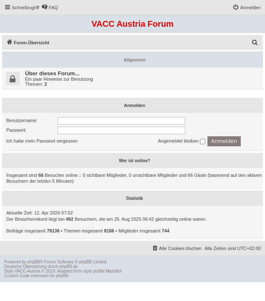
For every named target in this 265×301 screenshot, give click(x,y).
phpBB (34, 262)
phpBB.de (68, 266)
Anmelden (134, 105)
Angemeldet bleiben (181, 141)
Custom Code (17, 275)
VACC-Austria (27, 271)
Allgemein (135, 59)
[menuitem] (49, 8)
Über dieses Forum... (52, 73)
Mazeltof (113, 271)
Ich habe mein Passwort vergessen (42, 140)
